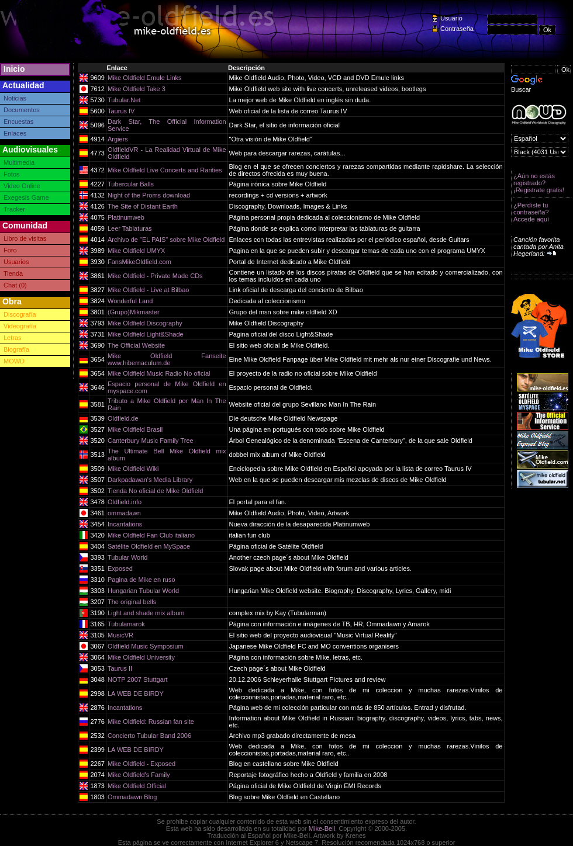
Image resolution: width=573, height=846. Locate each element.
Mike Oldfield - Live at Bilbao (148, 289)
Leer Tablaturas (130, 228)
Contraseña (457, 28)
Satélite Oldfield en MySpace (149, 546)
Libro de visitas (25, 238)
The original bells (132, 601)
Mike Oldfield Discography (145, 323)
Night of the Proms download (149, 195)
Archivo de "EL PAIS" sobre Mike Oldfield (166, 239)
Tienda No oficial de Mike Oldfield (155, 490)
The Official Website (136, 345)
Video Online (22, 185)
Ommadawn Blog (132, 796)
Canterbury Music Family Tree (151, 440)
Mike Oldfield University (141, 657)
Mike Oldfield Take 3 (136, 88)
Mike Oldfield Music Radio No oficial (159, 373)
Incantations (125, 524)
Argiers (118, 139)
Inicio (14, 69)
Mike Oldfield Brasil (135, 429)
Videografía (20, 326)
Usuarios (16, 261)
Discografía (20, 314)
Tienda (13, 273)
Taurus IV (121, 111)
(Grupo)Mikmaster (134, 311)
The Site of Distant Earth (143, 206)
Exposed (120, 568)
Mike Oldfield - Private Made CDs (155, 275)
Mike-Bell (322, 828)
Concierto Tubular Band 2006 (149, 735)
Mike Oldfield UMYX (136, 250)
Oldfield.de (123, 418)
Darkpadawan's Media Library (150, 479)
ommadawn (124, 512)
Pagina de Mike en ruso (141, 579)
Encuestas (18, 121)
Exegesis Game (26, 197)
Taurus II (120, 668)
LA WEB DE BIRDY (136, 693)
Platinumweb (126, 217)
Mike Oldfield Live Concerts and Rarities (165, 170)
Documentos (22, 109)
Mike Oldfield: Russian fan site (151, 721)
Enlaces (15, 133)
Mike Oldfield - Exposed (141, 763)
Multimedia (19, 162)
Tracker (14, 209)
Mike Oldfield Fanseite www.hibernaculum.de (167, 359)
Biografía (16, 349)
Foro (10, 250)
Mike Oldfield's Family (139, 774)
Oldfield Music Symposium (146, 646)
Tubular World (127, 557)
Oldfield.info (124, 501)
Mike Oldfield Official (137, 785)
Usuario (451, 18)
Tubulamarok (126, 623)
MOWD (14, 361)
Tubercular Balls (131, 184)
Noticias (15, 98)
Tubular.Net (124, 99)
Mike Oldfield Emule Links (145, 77)
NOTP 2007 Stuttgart (138, 679)
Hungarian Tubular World (143, 590)
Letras (13, 337)
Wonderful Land (130, 300)
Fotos (12, 174)
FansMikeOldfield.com (139, 261)
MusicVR (120, 635)
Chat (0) (15, 285)
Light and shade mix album (146, 612)
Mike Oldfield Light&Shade (146, 334)
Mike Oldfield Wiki (133, 468)
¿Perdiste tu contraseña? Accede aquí (531, 212)
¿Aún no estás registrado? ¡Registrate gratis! (538, 182)
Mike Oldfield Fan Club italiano (151, 535)
